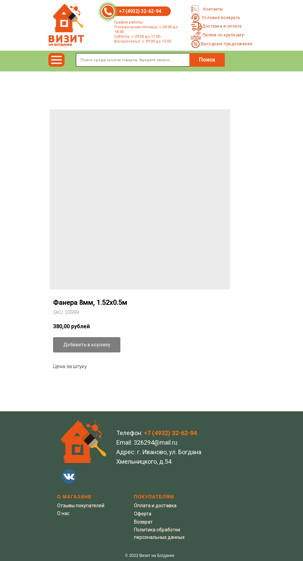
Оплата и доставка (155, 505)
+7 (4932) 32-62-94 (140, 11)
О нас (63, 513)
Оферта (142, 513)
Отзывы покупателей (80, 505)
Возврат (143, 522)
